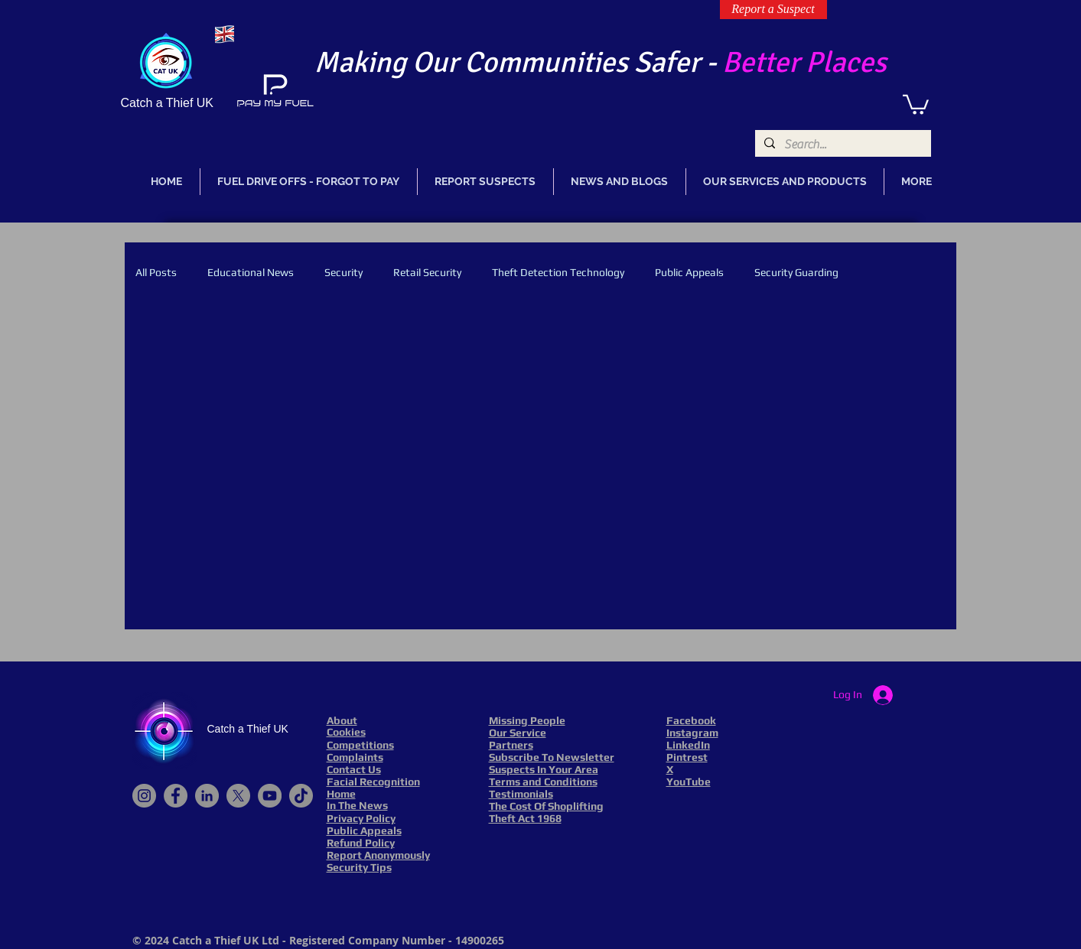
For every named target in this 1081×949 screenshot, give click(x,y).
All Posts (156, 272)
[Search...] (841, 144)
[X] (238, 796)
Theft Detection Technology (558, 272)
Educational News (250, 272)
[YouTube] (270, 796)
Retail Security (427, 272)
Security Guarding (796, 272)
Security (343, 272)
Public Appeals (689, 272)
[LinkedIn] (207, 796)
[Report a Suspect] (773, 9)
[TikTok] (301, 796)
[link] (916, 104)
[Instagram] (144, 796)
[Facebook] (175, 796)
